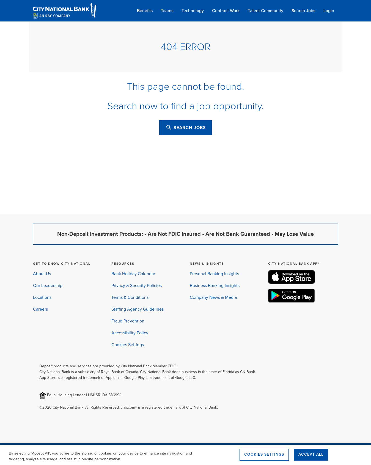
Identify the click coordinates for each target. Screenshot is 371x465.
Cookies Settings (127, 344)
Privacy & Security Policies (136, 285)
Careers (40, 309)
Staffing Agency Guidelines (137, 309)
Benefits (145, 10)
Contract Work (226, 10)
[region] (185, 455)
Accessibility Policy (129, 333)
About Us (42, 273)
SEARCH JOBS (186, 127)
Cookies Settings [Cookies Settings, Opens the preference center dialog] (264, 454)
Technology (193, 10)
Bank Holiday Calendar (133, 273)
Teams (167, 10)
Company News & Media (213, 297)
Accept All (310, 454)
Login (328, 10)
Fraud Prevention (127, 321)
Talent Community (265, 10)
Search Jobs (303, 10)
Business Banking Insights (215, 285)
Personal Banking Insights (214, 273)
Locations (42, 297)
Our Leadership (47, 285)
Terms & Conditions (130, 297)
